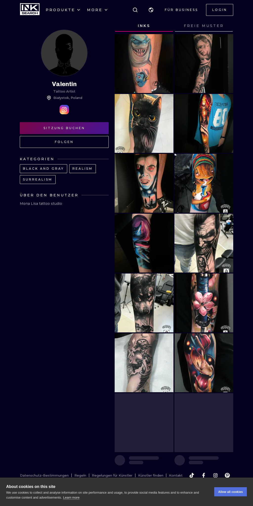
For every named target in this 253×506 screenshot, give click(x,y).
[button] (151, 10)
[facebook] (204, 475)
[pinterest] (227, 475)
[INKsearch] (30, 9)
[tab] (144, 26)
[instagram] (215, 475)
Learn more (71, 499)
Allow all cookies (230, 493)
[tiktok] (192, 475)
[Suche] (135, 10)
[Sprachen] (151, 10)
